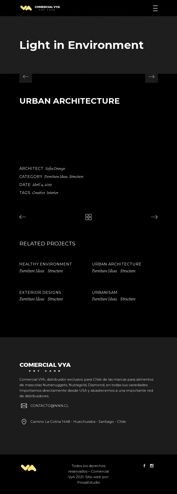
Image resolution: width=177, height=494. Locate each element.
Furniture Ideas (56, 176)
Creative (38, 192)
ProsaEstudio (88, 482)
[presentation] (25, 76)
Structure (76, 176)
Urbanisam (105, 292)
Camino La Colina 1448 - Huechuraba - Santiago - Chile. (73, 421)
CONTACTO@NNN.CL (44, 405)
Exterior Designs (40, 292)
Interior (52, 192)
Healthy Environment (45, 264)
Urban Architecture (117, 264)
